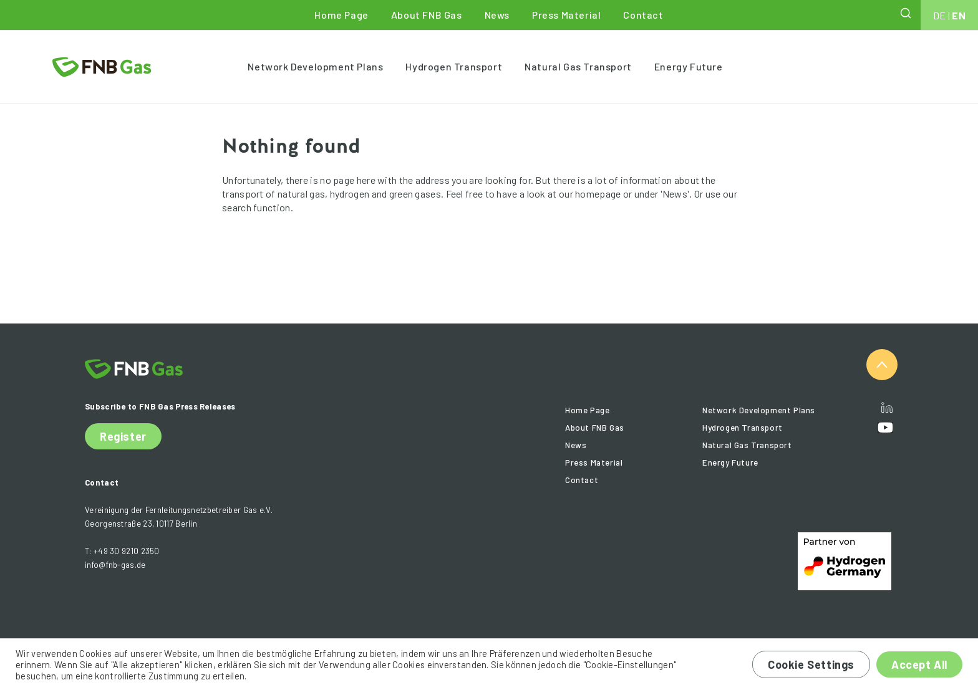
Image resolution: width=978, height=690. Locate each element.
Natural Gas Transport (578, 66)
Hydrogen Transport (453, 66)
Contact (643, 15)
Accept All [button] (919, 664)
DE (939, 15)
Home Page (341, 15)
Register (123, 436)
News (497, 15)
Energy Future (688, 66)
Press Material (566, 15)
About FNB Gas (426, 15)
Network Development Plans (315, 66)
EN (959, 15)
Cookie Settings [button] (811, 664)
